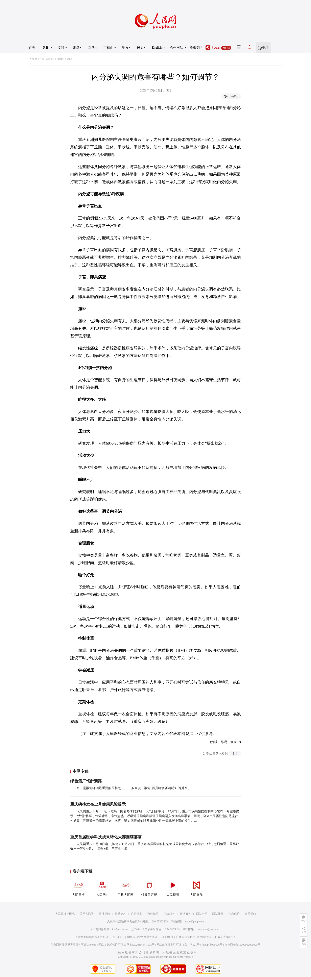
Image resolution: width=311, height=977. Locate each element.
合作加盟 (152, 913)
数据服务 (185, 913)
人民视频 (173, 887)
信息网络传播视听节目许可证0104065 (73, 944)
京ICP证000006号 (212, 944)
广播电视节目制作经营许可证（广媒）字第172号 (206, 937)
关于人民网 (87, 913)
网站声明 (201, 913)
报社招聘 (104, 913)
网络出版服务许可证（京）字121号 (178, 944)
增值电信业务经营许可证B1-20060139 (150, 937)
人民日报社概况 (65, 913)
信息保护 (234, 913)
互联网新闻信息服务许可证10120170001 (99, 937)
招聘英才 (120, 913)
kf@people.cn (120, 929)
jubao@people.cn (194, 921)
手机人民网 (125, 887)
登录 (265, 47)
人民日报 (78, 887)
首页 (32, 47)
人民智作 (196, 887)
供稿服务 (169, 913)
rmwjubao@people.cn (209, 929)
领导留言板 (149, 887)
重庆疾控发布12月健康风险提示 (98, 804)
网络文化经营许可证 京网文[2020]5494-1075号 (126, 944)
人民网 (33, 59)
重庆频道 (47, 59)
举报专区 (196, 47)
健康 (60, 59)
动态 (70, 59)
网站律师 (217, 913)
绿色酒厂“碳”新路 (86, 781)
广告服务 (136, 913)
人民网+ (102, 887)
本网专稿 (80, 771)
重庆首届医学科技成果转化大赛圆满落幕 (106, 837)
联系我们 (250, 913)
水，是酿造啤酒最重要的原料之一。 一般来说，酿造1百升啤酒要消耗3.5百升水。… (135, 788)
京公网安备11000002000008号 (242, 944)
